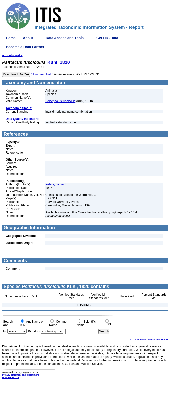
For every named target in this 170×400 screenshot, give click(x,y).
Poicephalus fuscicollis (60, 101)
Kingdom (34, 331)
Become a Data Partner (25, 47)
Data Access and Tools (65, 38)
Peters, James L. (56, 184)
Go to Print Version (12, 55)
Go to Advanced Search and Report (149, 339)
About (28, 38)
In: (4, 331)
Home (11, 38)
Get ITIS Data (107, 38)
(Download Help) (42, 74)
